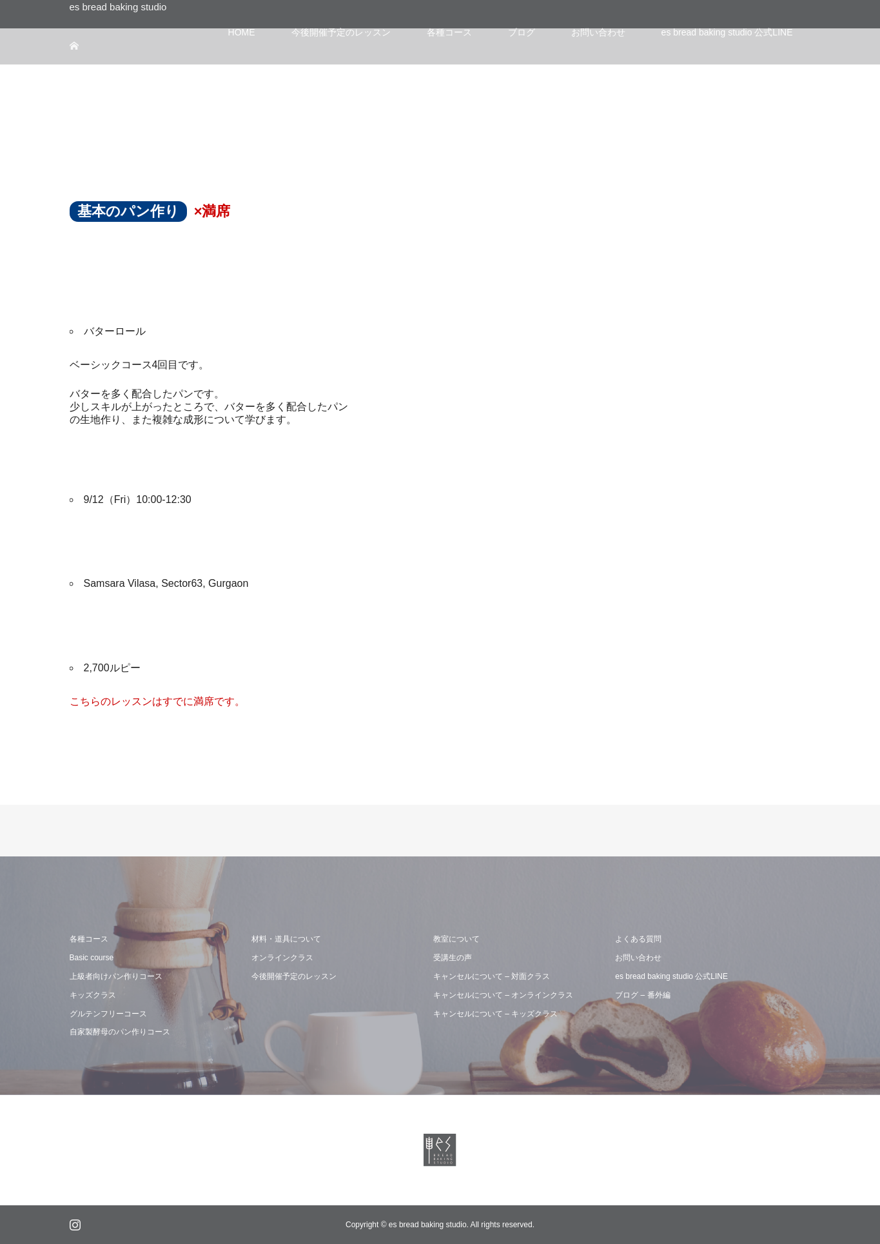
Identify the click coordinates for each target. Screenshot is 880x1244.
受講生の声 (452, 957)
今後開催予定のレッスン (294, 976)
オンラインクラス (282, 957)
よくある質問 (638, 938)
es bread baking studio (118, 6)
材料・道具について (286, 938)
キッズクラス (93, 995)
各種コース (89, 938)
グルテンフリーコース (108, 1013)
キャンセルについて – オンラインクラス (503, 995)
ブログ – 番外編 (642, 995)
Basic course (92, 957)
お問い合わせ (638, 957)
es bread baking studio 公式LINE (671, 976)
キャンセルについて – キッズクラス (495, 1013)
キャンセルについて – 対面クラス (491, 976)
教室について (456, 938)
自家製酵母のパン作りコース (120, 1031)
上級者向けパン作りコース (116, 976)
